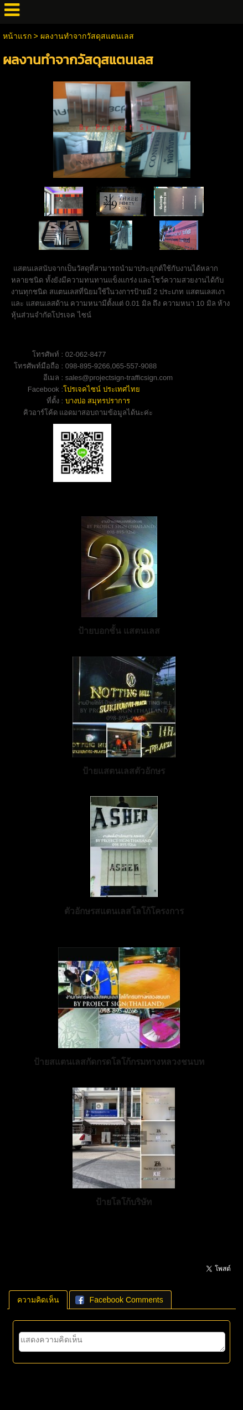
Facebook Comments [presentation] (119, 1299)
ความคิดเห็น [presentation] (38, 1299)
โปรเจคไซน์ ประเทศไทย (101, 389)
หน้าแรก (17, 36)
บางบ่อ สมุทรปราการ (98, 401)
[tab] (38, 1299)
